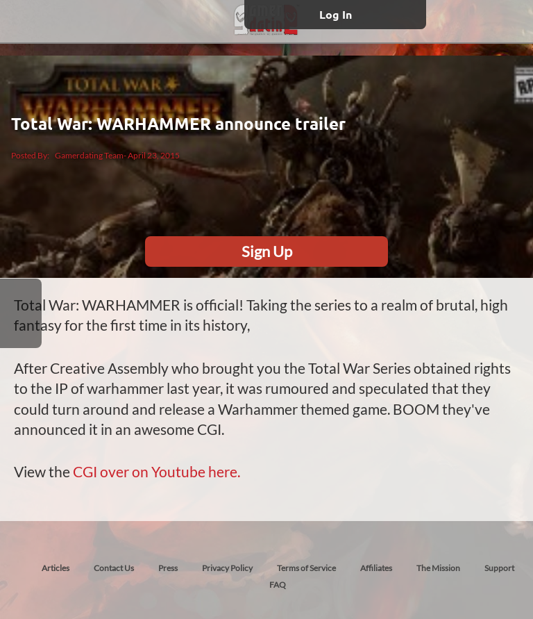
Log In (335, 14)
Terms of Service (306, 568)
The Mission (438, 568)
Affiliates (376, 568)
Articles (55, 568)
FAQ (277, 584)
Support (499, 568)
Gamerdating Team (89, 155)
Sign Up (267, 251)
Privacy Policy (227, 568)
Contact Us (114, 568)
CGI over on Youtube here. (156, 471)
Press (168, 568)
